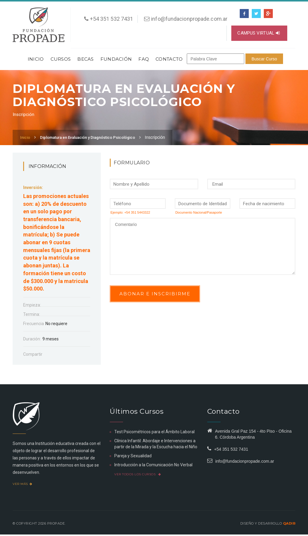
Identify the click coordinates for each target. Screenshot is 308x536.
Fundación (116, 59)
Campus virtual (258, 33)
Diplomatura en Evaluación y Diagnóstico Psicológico (87, 137)
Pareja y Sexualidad (133, 455)
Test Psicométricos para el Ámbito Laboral (154, 431)
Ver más (22, 484)
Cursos (61, 59)
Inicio (36, 59)
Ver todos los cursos (137, 474)
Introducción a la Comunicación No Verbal (153, 464)
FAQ (143, 59)
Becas (85, 59)
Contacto (169, 59)
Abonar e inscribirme (154, 294)
